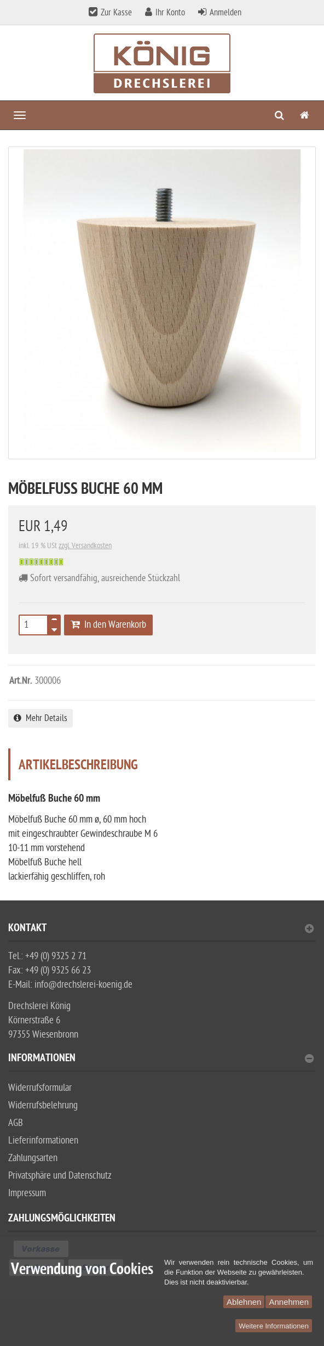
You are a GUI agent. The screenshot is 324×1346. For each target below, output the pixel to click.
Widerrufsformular (40, 1088)
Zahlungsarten (32, 1158)
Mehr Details (40, 718)
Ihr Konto (170, 13)
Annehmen (289, 1301)
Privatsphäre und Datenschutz (60, 1175)
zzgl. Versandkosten (85, 545)
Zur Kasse (116, 13)
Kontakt (161, 929)
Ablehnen (244, 1301)
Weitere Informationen (274, 1326)
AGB (15, 1123)
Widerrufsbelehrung (43, 1105)
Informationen (161, 1059)
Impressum (27, 1193)
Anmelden (225, 13)
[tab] (162, 932)
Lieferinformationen (43, 1140)
